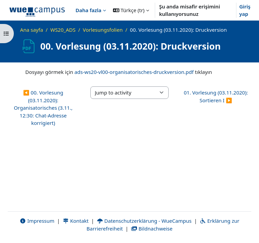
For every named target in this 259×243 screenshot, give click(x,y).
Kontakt (75, 220)
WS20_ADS (63, 29)
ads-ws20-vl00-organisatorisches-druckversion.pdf (134, 72)
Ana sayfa (31, 29)
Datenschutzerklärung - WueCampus (144, 220)
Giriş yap (244, 10)
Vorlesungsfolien (103, 29)
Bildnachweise (151, 228)
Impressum (37, 220)
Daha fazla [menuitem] (89, 10)
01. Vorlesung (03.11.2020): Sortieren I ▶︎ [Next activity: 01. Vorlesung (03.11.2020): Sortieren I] (216, 96)
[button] (131, 10)
